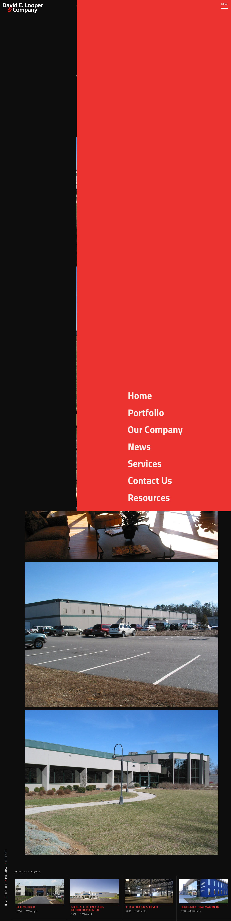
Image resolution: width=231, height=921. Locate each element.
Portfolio (6, 889)
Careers (159, 6)
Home (6, 902)
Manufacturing (207, 108)
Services (52, 6)
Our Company (98, 6)
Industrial (6, 872)
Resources (138, 6)
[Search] (189, 6)
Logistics (210, 104)
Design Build (182, 104)
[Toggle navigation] (222, 9)
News (119, 6)
